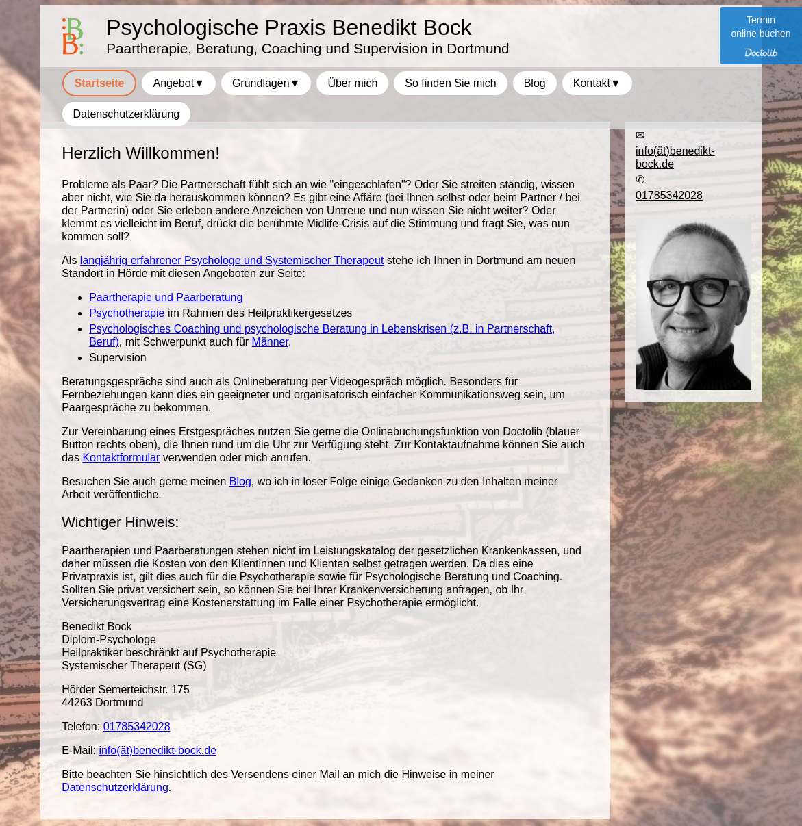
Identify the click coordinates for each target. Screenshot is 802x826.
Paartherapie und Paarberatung (165, 297)
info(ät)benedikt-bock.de (157, 750)
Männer (270, 342)
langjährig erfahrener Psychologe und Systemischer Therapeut (232, 260)
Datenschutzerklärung (115, 787)
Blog (240, 481)
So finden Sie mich (450, 83)
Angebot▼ (178, 83)
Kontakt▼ (597, 83)
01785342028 (137, 726)
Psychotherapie (126, 313)
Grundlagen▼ (266, 83)
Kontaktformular (121, 457)
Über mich (352, 83)
